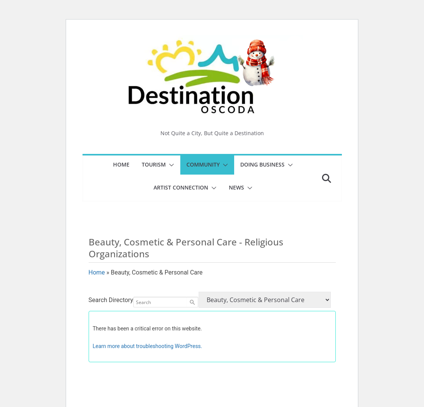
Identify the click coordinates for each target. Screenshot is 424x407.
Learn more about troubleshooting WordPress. (147, 346)
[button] (170, 165)
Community (203, 164)
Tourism (154, 164)
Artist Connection (181, 187)
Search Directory (111, 300)
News (236, 187)
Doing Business (262, 164)
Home (121, 164)
